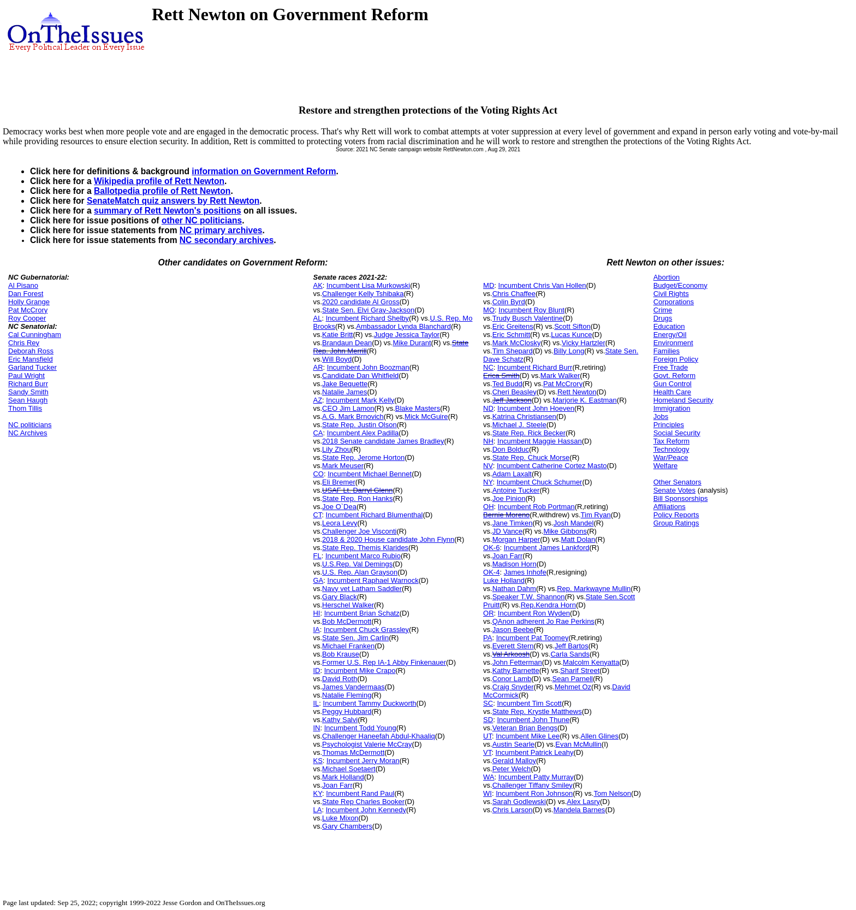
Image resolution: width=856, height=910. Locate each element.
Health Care (672, 392)
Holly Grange (29, 302)
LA (317, 810)
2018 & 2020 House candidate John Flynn (388, 539)
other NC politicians (202, 220)
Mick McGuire (426, 416)
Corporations (673, 302)
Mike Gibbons (564, 531)
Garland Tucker (32, 367)
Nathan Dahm (514, 588)
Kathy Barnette (515, 670)
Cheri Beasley (514, 392)
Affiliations (669, 507)
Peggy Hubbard (346, 711)
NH (488, 441)
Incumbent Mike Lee (528, 736)
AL (317, 318)
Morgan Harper (516, 539)
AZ (317, 400)
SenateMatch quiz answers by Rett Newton (173, 200)
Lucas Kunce (571, 334)
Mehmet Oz (573, 687)
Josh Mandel (574, 523)
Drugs (663, 318)
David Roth (339, 679)
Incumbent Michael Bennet (370, 474)
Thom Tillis (25, 408)
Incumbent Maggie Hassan (539, 441)
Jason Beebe (513, 629)
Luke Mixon (340, 818)
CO (318, 474)
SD (488, 720)
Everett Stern (513, 646)
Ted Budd (507, 384)
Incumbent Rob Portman (536, 507)
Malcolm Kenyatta (591, 662)
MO (489, 310)
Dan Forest (25, 293)
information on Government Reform (264, 171)
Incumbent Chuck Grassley (366, 629)
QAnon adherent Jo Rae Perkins (543, 621)
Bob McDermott (346, 621)
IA (316, 629)
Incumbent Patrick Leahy (534, 752)
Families (666, 351)
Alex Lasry (583, 801)
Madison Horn (514, 564)
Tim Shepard (512, 351)
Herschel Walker (348, 605)
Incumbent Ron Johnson (534, 793)
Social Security (676, 433)
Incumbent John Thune (533, 720)
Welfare (665, 466)
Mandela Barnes (579, 810)
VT (487, 752)
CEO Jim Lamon (348, 408)
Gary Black (339, 597)
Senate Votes (674, 490)
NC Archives (27, 433)
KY (317, 793)
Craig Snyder (513, 687)
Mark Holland (343, 777)
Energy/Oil (670, 334)
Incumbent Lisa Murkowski (368, 285)
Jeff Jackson (512, 400)
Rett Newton (577, 392)
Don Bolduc (510, 449)
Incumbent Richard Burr (534, 367)
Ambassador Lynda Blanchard (403, 326)
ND (488, 408)
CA (318, 433)
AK (317, 285)
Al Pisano (23, 285)
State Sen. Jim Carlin (355, 638)
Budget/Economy (680, 285)
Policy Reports (676, 515)
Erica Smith (501, 375)
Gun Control (672, 384)
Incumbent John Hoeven (535, 408)
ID (316, 670)
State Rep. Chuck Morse (531, 457)
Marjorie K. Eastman (584, 400)
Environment (673, 343)
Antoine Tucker (516, 490)
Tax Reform (671, 441)
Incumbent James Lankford (547, 547)
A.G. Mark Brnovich (353, 416)
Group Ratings (676, 523)
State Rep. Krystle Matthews (537, 711)
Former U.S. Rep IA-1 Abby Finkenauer (384, 662)
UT (487, 736)
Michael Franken (348, 646)
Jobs (660, 416)
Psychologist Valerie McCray (367, 744)
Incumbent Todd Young (360, 728)
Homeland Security (683, 400)
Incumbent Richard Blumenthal (374, 515)
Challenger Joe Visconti (359, 531)
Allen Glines (600, 736)
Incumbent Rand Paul (360, 793)
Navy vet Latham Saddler (362, 588)
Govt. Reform (674, 375)
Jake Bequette (344, 384)
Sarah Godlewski (519, 801)
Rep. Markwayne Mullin (594, 588)
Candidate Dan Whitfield (360, 375)
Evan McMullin (578, 744)
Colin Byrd (508, 302)
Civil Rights (671, 293)
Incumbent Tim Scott (529, 703)
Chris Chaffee (514, 293)
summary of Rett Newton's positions (167, 210)
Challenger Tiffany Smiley (532, 785)
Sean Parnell (572, 679)
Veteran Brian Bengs (524, 728)
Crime (663, 310)
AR (318, 367)
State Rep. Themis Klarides (365, 547)
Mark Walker (560, 375)
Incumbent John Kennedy (366, 810)
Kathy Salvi (340, 720)
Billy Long (569, 351)
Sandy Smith (28, 392)
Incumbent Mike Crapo (360, 670)
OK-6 (491, 547)
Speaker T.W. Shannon (528, 597)
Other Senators (677, 482)
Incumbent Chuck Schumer (539, 482)
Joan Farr (337, 785)
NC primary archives (221, 230)
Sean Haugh (27, 400)
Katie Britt (337, 334)
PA (487, 638)
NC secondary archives (227, 240)
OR (488, 613)
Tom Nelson (612, 793)
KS (317, 761)
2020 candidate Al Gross (361, 302)
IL (316, 703)
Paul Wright (26, 375)
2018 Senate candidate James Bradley (383, 441)
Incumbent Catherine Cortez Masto (552, 466)
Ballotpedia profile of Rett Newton (162, 191)
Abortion (666, 277)
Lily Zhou (336, 449)
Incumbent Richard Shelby (367, 318)
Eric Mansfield (30, 359)
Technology (671, 449)
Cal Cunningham (34, 334)
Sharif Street (579, 670)
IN (316, 728)
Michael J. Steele (519, 425)
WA (488, 777)
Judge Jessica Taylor (406, 334)
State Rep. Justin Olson (359, 425)
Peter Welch (511, 769)
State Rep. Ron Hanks (357, 498)
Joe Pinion (509, 498)
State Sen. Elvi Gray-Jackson (368, 310)
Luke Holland (504, 580)
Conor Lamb (512, 679)
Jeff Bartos (571, 646)
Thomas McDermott (353, 752)
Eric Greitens (512, 326)
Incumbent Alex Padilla (363, 433)
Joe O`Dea (339, 507)
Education (669, 326)
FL (317, 556)
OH (488, 507)
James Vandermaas (353, 687)
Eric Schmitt (511, 334)
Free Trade (670, 367)
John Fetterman (517, 662)
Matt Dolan (578, 539)
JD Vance (507, 531)
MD (488, 285)
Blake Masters (417, 408)
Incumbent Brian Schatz (362, 613)
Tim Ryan (596, 515)
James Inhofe (525, 572)
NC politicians (29, 425)
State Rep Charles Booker (363, 801)
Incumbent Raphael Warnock (373, 580)
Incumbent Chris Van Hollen (542, 285)
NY (487, 482)
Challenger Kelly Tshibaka (362, 293)
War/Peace (670, 457)
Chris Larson (512, 810)
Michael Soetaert (349, 769)
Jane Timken (512, 523)
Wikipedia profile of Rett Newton (159, 181)
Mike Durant (412, 343)
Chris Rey (23, 343)
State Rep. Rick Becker (529, 433)
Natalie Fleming (346, 695)
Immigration (672, 408)
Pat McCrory (27, 310)
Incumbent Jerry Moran (363, 761)
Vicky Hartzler (583, 343)
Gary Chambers (347, 826)
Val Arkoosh (511, 654)
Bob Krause (340, 654)
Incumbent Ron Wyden (534, 613)
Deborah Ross (31, 351)
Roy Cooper (27, 318)
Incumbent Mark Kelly (360, 400)
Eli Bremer (338, 482)
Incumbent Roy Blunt (531, 310)
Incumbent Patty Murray (536, 777)
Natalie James (344, 392)
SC (488, 703)
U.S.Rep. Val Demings (357, 564)
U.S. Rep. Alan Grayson (359, 572)
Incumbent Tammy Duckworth (370, 703)
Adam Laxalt (512, 474)
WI (487, 793)
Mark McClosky (516, 343)
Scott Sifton (572, 326)
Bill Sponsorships (680, 498)
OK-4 (491, 572)
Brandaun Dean (347, 343)
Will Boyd (337, 359)
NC (488, 367)
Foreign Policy (675, 359)
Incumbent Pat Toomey (532, 638)
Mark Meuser (343, 466)
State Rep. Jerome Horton (363, 457)
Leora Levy (339, 523)
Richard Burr (28, 384)
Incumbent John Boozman (368, 367)
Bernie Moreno (506, 515)
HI (316, 613)
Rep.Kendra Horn (548, 605)
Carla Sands (570, 654)
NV (488, 466)
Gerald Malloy (514, 761)
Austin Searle (513, 744)
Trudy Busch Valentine (527, 318)
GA (318, 580)
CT (317, 515)
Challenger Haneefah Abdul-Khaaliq (378, 736)
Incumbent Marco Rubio (363, 556)
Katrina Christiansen (524, 416)
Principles (668, 425)
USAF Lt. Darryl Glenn (357, 490)
